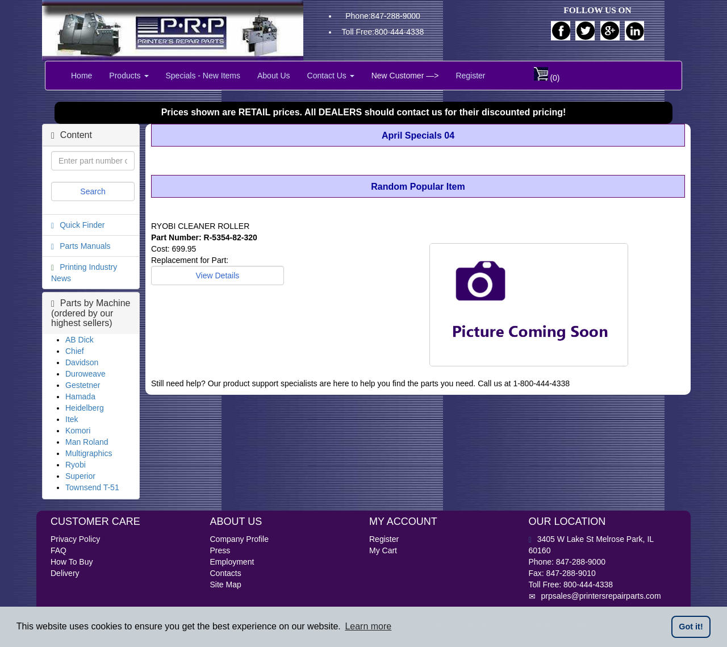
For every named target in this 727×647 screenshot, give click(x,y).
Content (71, 135)
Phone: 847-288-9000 (567, 561)
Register (470, 75)
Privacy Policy (75, 539)
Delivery (65, 573)
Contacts (225, 573)
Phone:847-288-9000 (382, 15)
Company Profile (239, 539)
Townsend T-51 (92, 487)
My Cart (383, 550)
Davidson (81, 362)
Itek (71, 419)
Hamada (80, 396)
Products (128, 75)
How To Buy (72, 561)
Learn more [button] (368, 626)
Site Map (225, 584)
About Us (273, 75)
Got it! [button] (691, 626)
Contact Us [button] (330, 75)
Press (220, 550)
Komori (77, 430)
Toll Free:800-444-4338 (383, 31)
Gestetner (82, 385)
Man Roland (86, 441)
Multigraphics (88, 453)
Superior (80, 476)
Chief (74, 351)
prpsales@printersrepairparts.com (595, 595)
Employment (232, 561)
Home (81, 75)
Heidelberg (84, 407)
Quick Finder (82, 224)
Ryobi (75, 464)
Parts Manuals (85, 246)
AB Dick (79, 339)
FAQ (58, 550)
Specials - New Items (203, 75)
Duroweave (85, 373)
